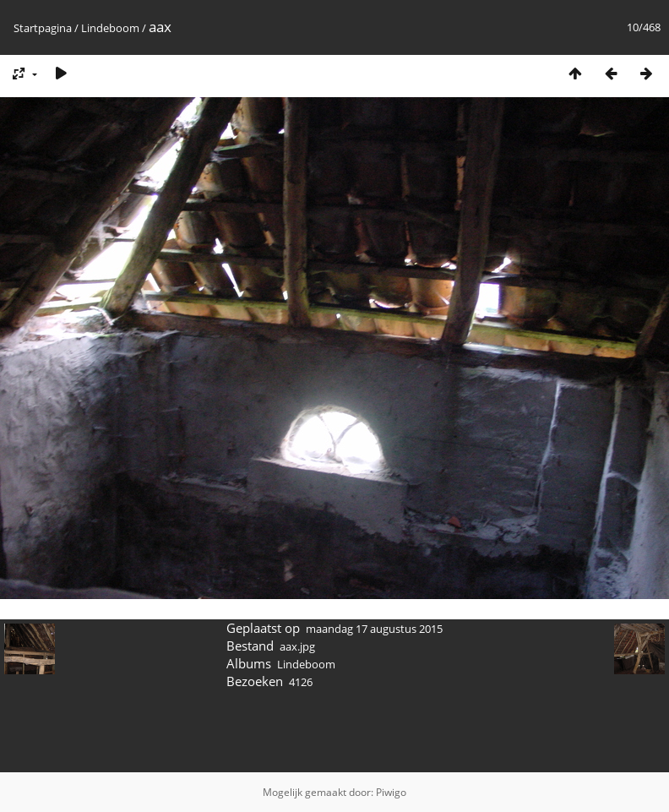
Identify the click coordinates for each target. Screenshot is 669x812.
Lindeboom (110, 27)
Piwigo (391, 792)
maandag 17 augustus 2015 (374, 628)
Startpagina (43, 27)
